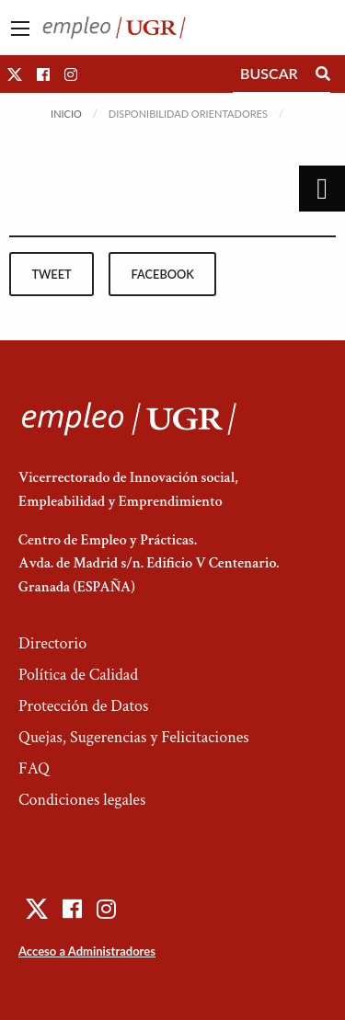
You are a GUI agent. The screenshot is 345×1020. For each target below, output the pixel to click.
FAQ (34, 768)
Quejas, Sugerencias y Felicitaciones (133, 737)
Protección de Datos (83, 705)
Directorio (52, 643)
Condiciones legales (81, 799)
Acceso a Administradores (86, 951)
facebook (163, 274)
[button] (14, 74)
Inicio (66, 114)
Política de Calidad (78, 674)
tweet (51, 274)
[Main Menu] (20, 28)
